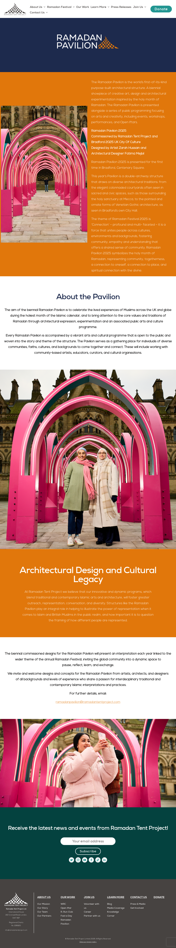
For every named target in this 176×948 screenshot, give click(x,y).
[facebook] (91, 860)
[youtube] (84, 860)
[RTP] (16, 893)
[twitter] (71, 860)
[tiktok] (98, 860)
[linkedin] (104, 860)
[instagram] (78, 860)
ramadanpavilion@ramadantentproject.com (88, 702)
